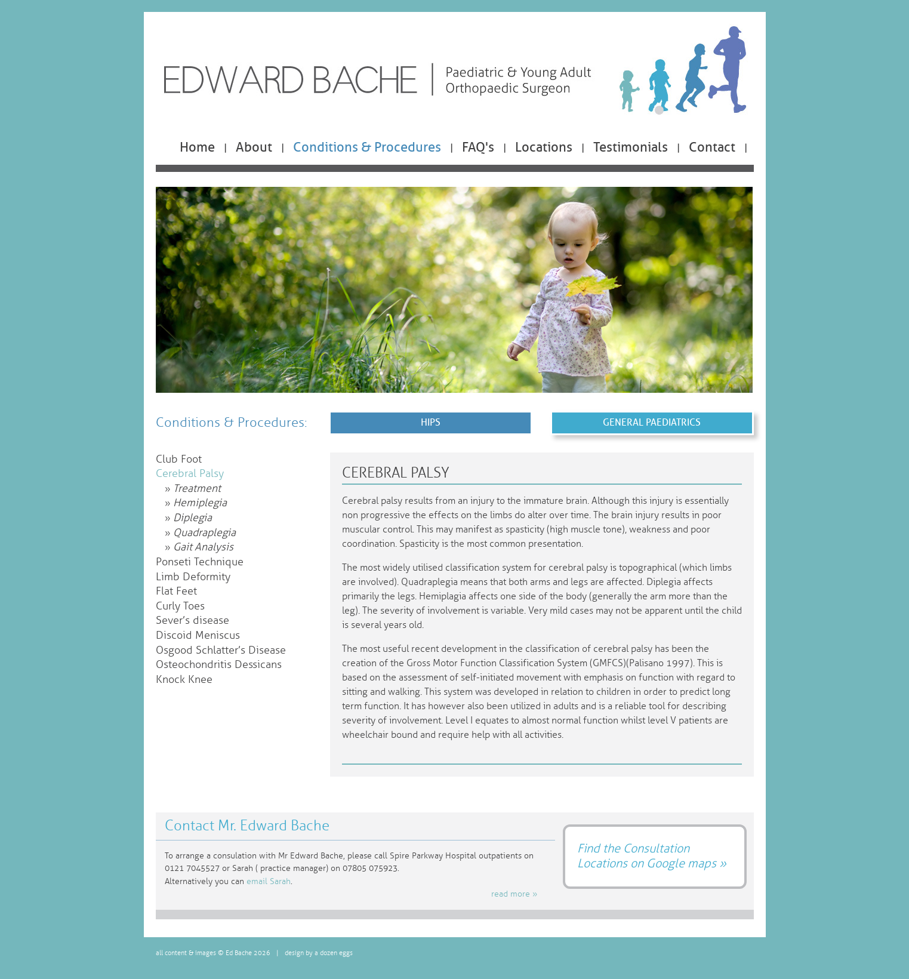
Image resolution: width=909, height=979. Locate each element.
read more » (514, 894)
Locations (543, 147)
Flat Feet (176, 591)
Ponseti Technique (200, 562)
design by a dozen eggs (319, 953)
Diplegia (192, 518)
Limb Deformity (193, 577)
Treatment (197, 488)
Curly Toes (180, 606)
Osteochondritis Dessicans (219, 664)
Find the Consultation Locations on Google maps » (651, 855)
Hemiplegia (200, 503)
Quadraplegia (204, 533)
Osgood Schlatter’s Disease (221, 650)
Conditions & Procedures (367, 147)
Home (197, 147)
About (254, 147)
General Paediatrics (652, 422)
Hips (430, 422)
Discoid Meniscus (198, 635)
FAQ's (478, 147)
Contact (712, 147)
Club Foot (179, 459)
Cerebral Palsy (190, 473)
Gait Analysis (203, 547)
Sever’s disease (192, 620)
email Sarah (268, 881)
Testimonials (630, 147)
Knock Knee (184, 679)
